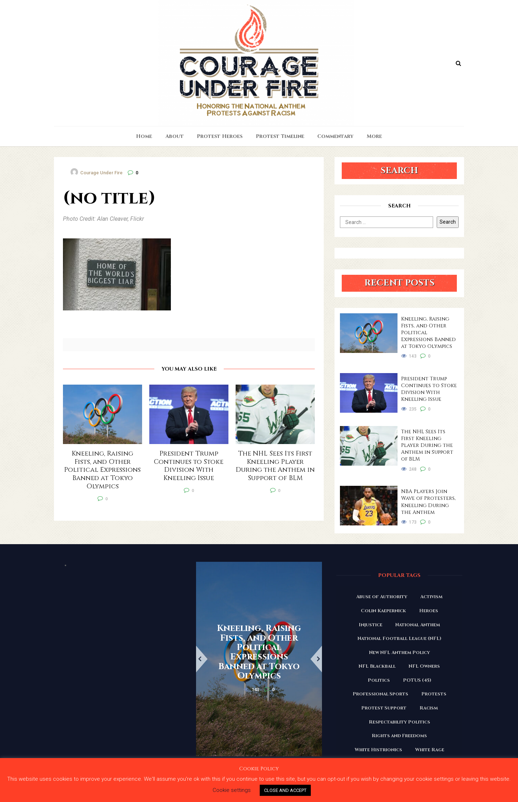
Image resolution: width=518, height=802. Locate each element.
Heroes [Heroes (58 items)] (428, 611)
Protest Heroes (219, 136)
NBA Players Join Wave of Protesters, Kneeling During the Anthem (428, 501)
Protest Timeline (280, 136)
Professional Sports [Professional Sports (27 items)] (380, 694)
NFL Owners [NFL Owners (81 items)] (424, 666)
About (174, 136)
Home (144, 136)
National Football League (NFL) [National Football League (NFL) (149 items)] (399, 638)
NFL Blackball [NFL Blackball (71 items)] (377, 666)
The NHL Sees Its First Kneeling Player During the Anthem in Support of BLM (427, 445)
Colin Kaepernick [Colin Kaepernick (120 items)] (383, 611)
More (374, 136)
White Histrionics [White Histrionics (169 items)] (378, 750)
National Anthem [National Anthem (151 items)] (417, 625)
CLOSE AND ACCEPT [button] (285, 790)
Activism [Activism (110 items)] (431, 596)
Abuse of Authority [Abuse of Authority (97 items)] (381, 596)
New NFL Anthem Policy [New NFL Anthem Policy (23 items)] (399, 652)
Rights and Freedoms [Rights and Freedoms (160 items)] (399, 735)
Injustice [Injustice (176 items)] (370, 625)
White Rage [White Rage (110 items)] (429, 750)
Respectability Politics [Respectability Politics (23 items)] (399, 722)
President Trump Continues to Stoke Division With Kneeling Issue (429, 389)
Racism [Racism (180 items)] (428, 708)
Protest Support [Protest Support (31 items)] (383, 708)
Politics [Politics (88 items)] (379, 680)
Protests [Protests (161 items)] (433, 694)
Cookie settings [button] (232, 790)
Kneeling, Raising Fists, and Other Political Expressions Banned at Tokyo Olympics (428, 332)
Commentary (335, 136)
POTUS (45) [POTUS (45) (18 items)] (417, 680)
